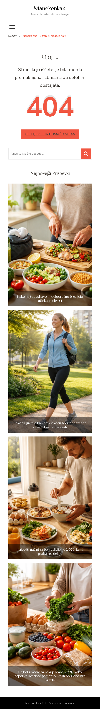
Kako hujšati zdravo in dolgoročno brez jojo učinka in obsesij (50, 299)
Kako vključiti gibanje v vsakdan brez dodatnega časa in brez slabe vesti (50, 425)
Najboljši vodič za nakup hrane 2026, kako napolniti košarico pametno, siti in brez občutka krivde (50, 676)
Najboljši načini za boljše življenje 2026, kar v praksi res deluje (50, 551)
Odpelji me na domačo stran (50, 134)
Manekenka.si (50, 8)
